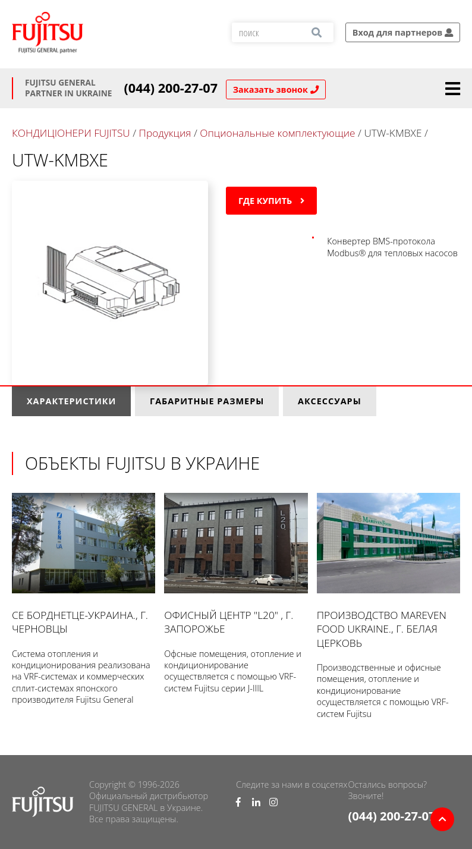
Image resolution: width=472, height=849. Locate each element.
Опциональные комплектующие (277, 133)
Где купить (271, 200)
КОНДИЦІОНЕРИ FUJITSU (71, 133)
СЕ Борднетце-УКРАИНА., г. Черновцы (83, 564)
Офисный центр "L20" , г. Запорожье (235, 564)
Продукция (165, 133)
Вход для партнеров (403, 32)
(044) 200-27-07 (171, 88)
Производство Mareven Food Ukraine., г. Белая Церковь (388, 571)
